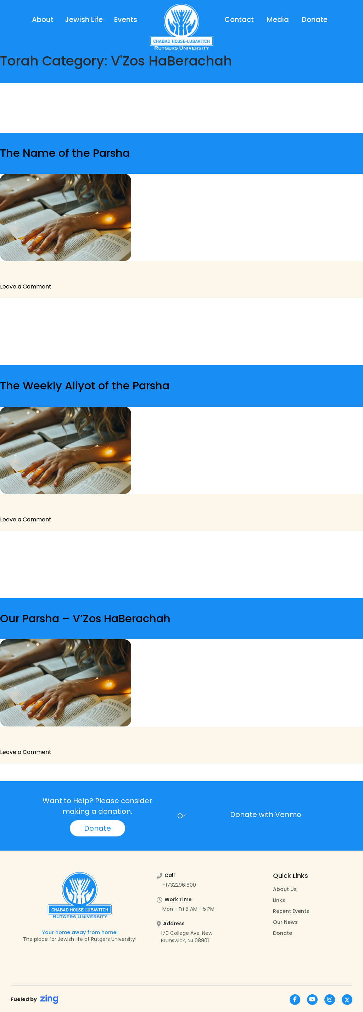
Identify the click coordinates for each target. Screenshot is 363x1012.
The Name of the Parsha (65, 153)
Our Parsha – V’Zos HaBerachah (85, 618)
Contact (239, 19)
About (43, 19)
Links (279, 900)
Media (278, 19)
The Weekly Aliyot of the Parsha (84, 385)
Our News (285, 922)
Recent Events (291, 911)
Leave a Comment (25, 286)
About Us (285, 889)
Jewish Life (84, 19)
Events (125, 19)
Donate (315, 19)
